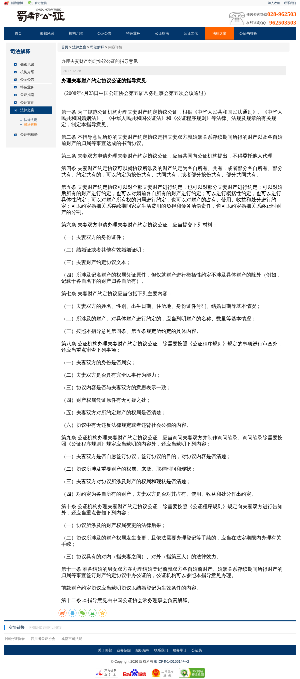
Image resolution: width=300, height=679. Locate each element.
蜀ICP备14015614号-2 (171, 661)
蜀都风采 (47, 33)
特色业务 (133, 33)
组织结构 (143, 650)
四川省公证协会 (43, 639)
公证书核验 (248, 33)
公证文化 (191, 33)
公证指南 (162, 33)
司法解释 (30, 124)
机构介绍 (76, 33)
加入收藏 (274, 3)
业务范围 (124, 650)
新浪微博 (17, 3)
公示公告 (105, 33)
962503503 (282, 22)
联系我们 (290, 3)
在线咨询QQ (256, 23)
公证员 (197, 650)
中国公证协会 (14, 639)
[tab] (31, 64)
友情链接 (17, 627)
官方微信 (41, 3)
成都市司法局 (71, 639)
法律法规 (30, 120)
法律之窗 (219, 33)
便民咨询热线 (256, 14)
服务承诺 (180, 650)
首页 (18, 33)
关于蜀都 (105, 650)
